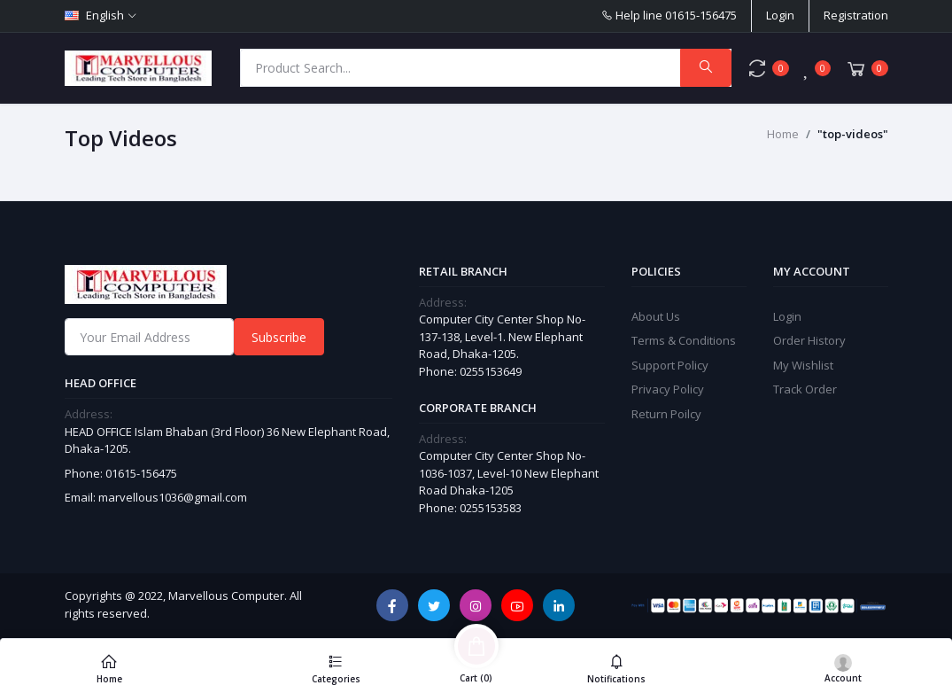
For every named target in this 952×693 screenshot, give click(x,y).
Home (783, 134)
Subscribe (279, 337)
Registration (856, 15)
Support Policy (669, 365)
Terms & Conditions (683, 340)
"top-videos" (852, 134)
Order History (809, 340)
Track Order (805, 389)
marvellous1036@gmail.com (172, 497)
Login (780, 15)
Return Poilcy (666, 414)
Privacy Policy (667, 389)
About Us (655, 316)
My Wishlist (803, 365)
